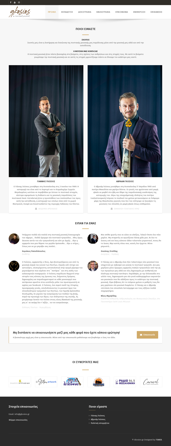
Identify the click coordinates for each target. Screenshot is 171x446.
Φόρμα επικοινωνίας (18, 420)
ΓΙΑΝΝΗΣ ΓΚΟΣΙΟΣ (46, 181)
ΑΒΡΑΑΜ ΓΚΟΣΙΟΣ (125, 181)
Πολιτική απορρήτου (100, 423)
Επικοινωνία (147, 334)
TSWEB (159, 440)
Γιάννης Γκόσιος (98, 416)
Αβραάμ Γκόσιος (98, 419)
